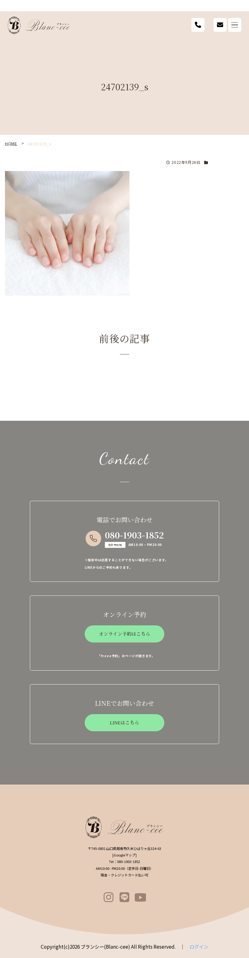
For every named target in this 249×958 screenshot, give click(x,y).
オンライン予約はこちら (124, 634)
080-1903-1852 (134, 535)
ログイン (199, 946)
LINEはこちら (124, 722)
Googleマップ (124, 854)
